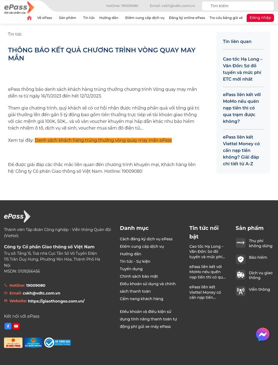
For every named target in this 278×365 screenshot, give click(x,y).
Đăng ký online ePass (187, 18)
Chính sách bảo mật (139, 276)
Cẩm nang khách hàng (141, 298)
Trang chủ (29, 18)
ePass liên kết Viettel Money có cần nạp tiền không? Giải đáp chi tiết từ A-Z (241, 150)
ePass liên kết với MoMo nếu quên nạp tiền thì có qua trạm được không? (242, 108)
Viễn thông (259, 289)
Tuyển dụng (131, 268)
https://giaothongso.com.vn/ (56, 301)
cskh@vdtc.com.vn (41, 293)
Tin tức (89, 18)
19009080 (35, 285)
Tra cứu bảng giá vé (226, 18)
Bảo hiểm (258, 257)
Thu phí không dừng (260, 243)
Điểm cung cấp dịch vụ (144, 18)
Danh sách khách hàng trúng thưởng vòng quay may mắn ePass (103, 140)
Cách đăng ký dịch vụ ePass (146, 239)
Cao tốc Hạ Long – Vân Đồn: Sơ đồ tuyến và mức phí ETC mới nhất (242, 69)
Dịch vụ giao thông (261, 275)
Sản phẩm (69, 17)
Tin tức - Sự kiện (135, 261)
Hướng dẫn (110, 17)
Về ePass (46, 17)
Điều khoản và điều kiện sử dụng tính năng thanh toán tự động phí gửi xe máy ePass (148, 319)
